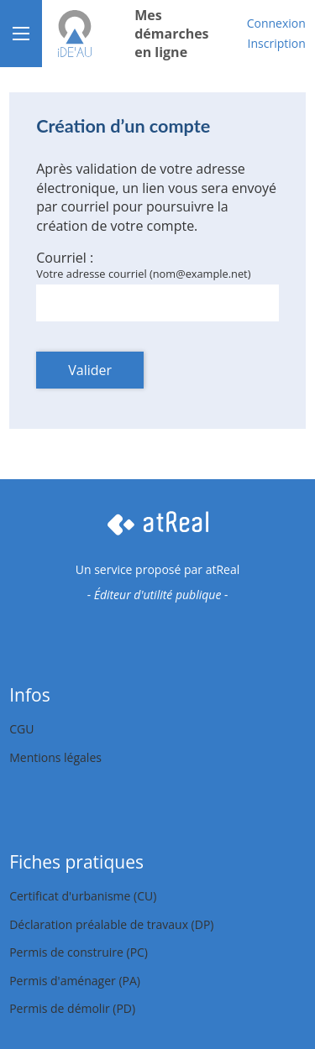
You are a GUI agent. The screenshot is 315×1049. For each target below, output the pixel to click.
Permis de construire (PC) (78, 952)
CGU (21, 729)
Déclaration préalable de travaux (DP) (111, 924)
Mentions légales (55, 757)
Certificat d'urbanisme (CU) (82, 896)
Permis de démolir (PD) (72, 1008)
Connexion (276, 23)
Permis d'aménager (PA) (74, 981)
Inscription (277, 43)
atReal (223, 569)
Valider (90, 370)
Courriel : (64, 257)
